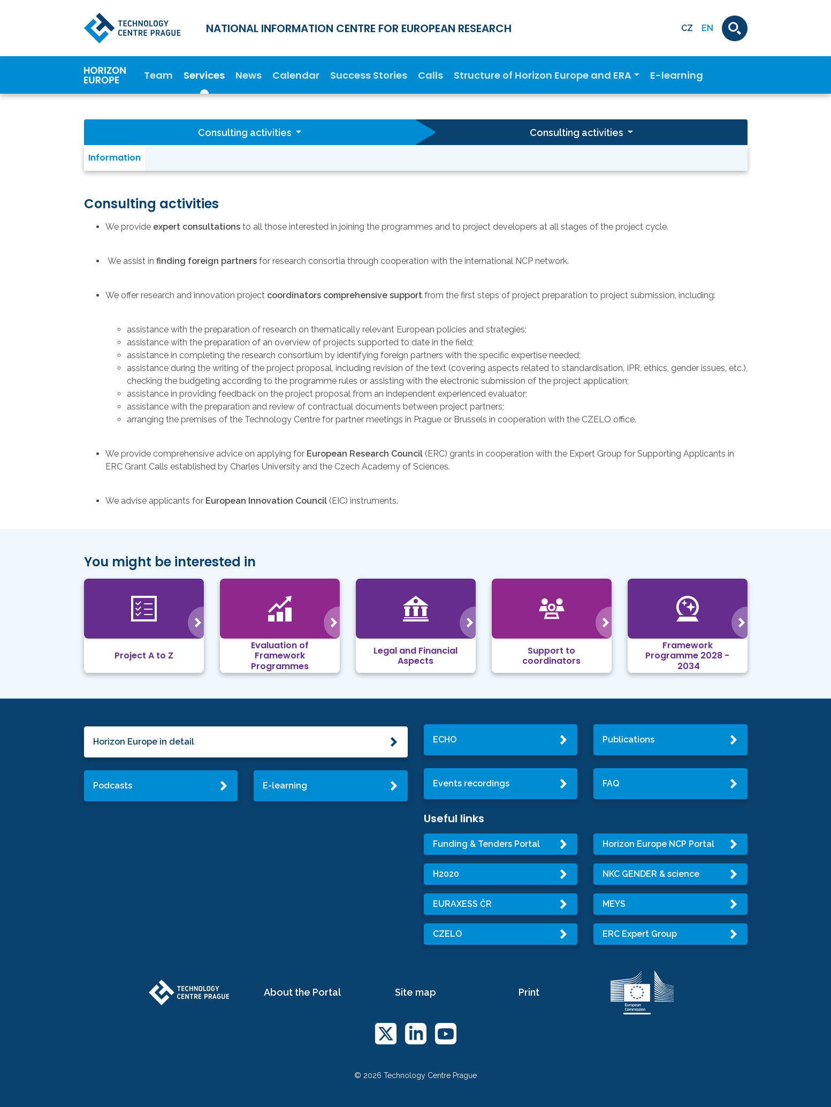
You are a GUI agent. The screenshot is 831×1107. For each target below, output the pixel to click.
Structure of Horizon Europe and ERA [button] (542, 75)
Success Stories (368, 75)
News (248, 75)
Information (114, 157)
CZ (687, 28)
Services (204, 75)
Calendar (295, 75)
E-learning (676, 75)
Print (529, 992)
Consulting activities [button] (246, 132)
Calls (430, 75)
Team (158, 75)
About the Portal (302, 992)
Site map (415, 992)
